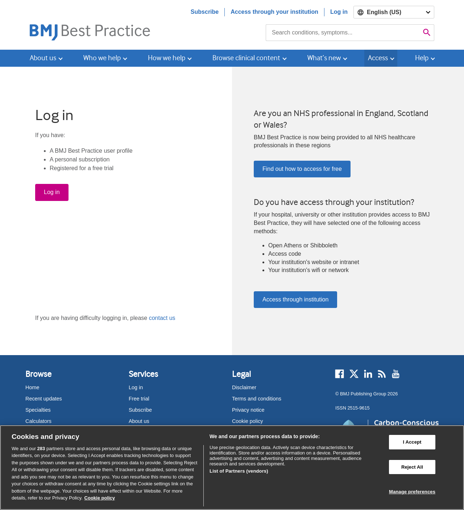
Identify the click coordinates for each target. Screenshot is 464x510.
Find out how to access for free (302, 169)
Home (32, 387)
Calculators (38, 421)
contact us (162, 318)
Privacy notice (248, 410)
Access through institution (295, 299)
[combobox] (343, 32)
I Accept (412, 442)
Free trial (139, 399)
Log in (339, 12)
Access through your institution (274, 12)
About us (139, 421)
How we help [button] (166, 58)
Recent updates (43, 399)
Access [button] (378, 58)
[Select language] (393, 12)
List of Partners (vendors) (239, 471)
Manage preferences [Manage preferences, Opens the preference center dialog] (412, 491)
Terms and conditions (256, 399)
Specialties (38, 410)
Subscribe (205, 12)
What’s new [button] (324, 58)
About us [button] (43, 58)
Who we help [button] (102, 58)
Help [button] (421, 58)
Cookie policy (247, 421)
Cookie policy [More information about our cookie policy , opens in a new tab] (99, 498)
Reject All (412, 467)
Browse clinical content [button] (246, 58)
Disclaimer (244, 387)
